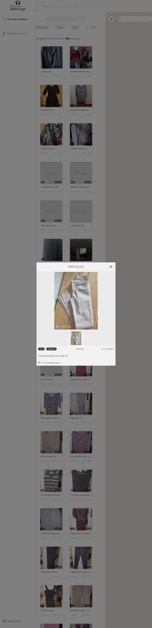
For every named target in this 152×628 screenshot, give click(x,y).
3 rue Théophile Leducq (49, 363)
